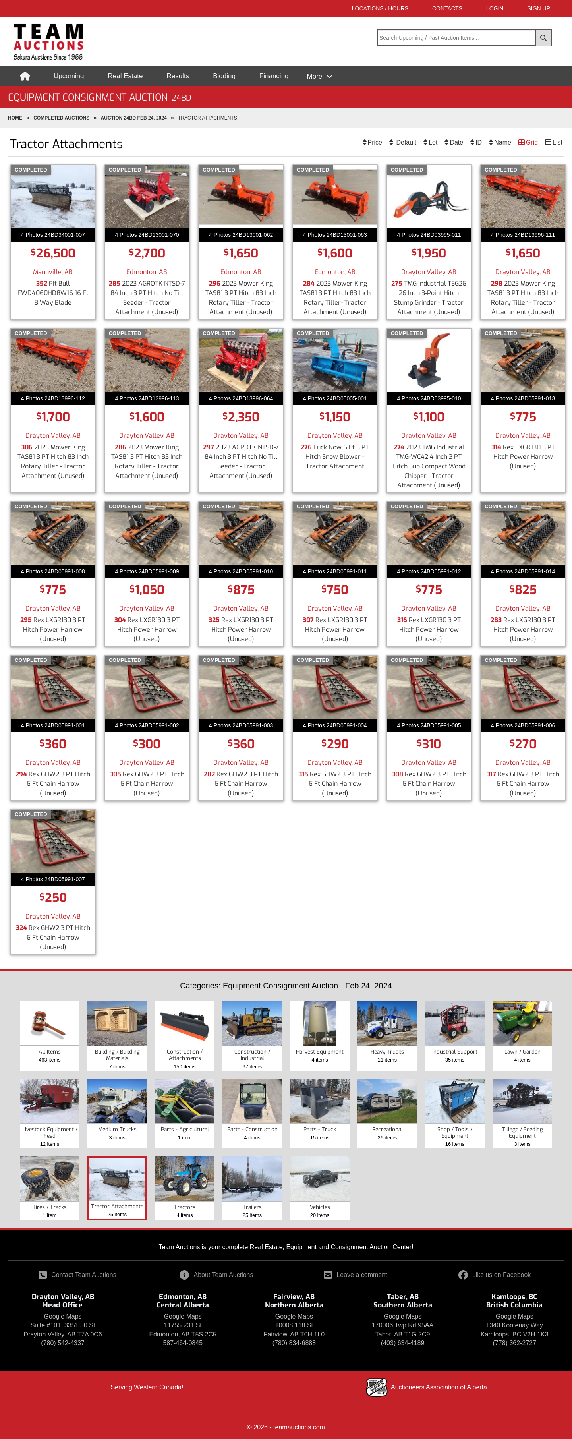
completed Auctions (61, 118)
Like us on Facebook (494, 1274)
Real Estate (125, 76)
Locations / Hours (380, 8)
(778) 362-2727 (514, 1343)
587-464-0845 (183, 1343)
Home (15, 118)
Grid (532, 142)
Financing (274, 76)
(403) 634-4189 (402, 1343)
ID (478, 142)
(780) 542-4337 (62, 1343)
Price (375, 142)
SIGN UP (538, 8)
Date (456, 142)
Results (177, 76)
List (557, 142)
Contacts (447, 8)
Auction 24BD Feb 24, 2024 (134, 118)
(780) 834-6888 (294, 1343)
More (315, 76)
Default (405, 142)
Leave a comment (355, 1274)
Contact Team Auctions (77, 1274)
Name (502, 142)
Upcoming (69, 76)
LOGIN (495, 8)
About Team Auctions (216, 1274)
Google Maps (62, 1316)
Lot (433, 142)
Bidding (224, 76)
